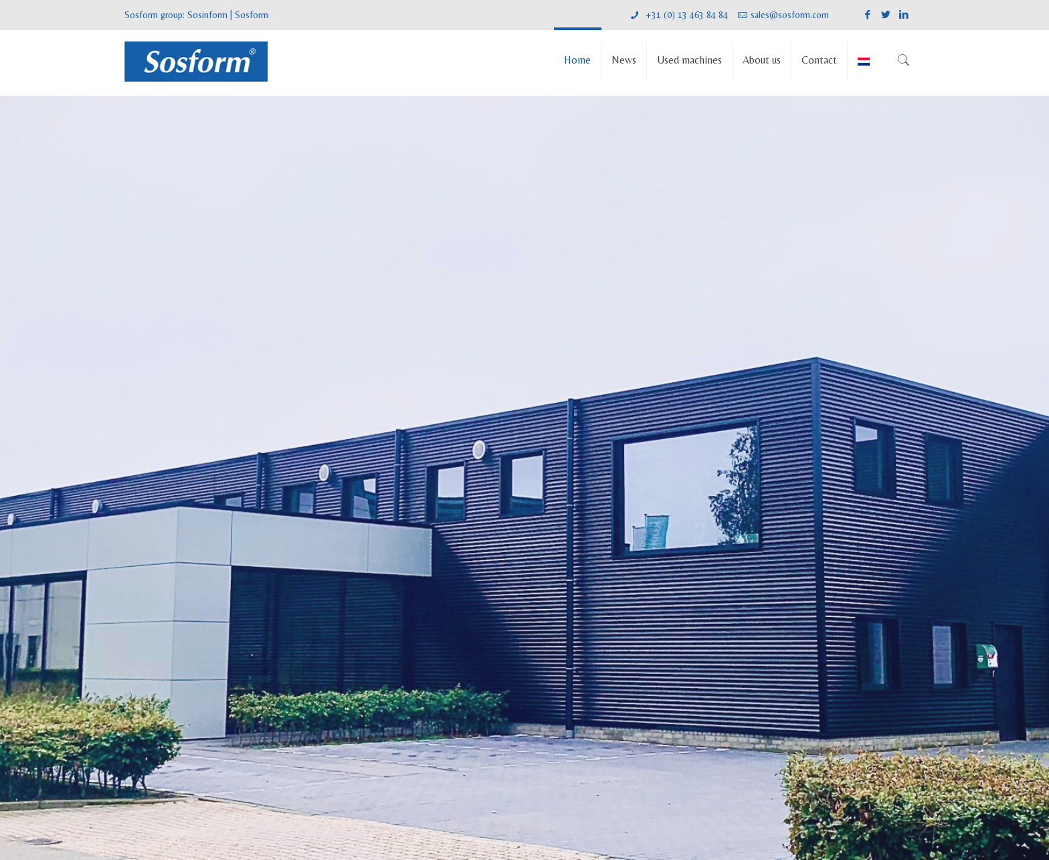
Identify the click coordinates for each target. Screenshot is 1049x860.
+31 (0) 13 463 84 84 (685, 14)
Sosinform (207, 14)
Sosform (251, 14)
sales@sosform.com (790, 14)
